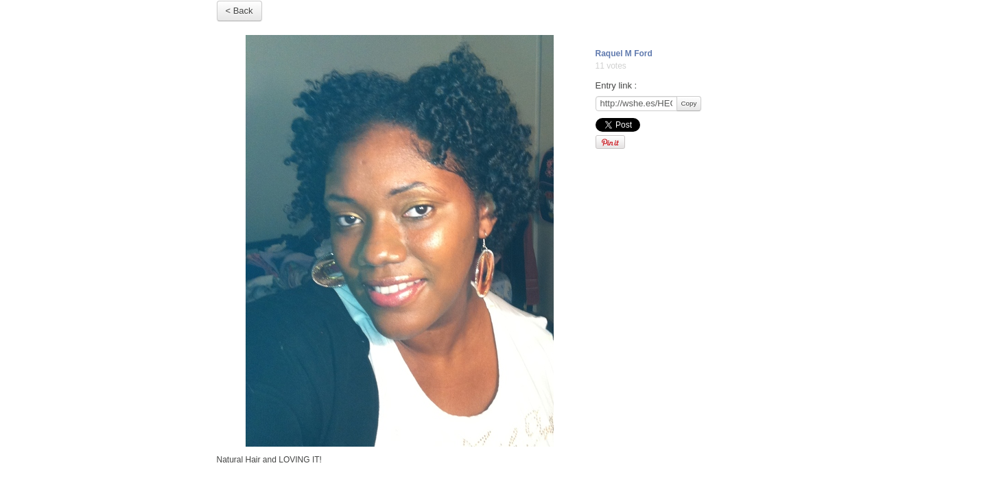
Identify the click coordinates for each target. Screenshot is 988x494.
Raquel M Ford (624, 53)
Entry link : (616, 85)
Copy (689, 103)
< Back (239, 10)
